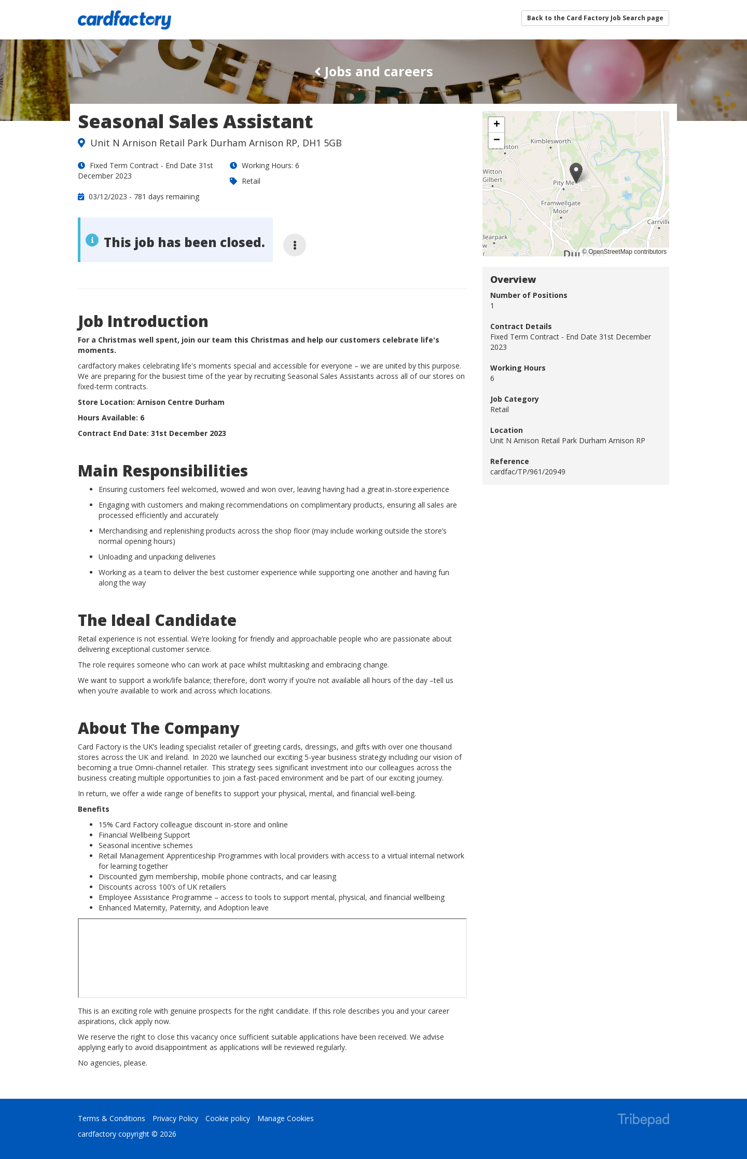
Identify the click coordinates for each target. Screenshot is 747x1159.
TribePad (643, 1121)
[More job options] (294, 245)
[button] (576, 173)
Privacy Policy (175, 1118)
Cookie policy (227, 1118)
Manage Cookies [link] (285, 1118)
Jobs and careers (373, 71)
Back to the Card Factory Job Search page (595, 17)
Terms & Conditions (111, 1118)
